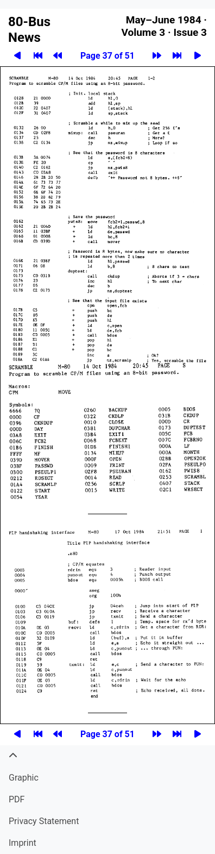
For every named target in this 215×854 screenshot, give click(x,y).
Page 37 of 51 (107, 56)
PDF (16, 799)
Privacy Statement (44, 821)
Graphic (24, 777)
